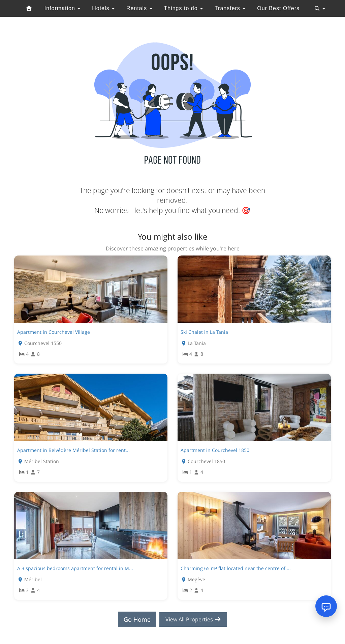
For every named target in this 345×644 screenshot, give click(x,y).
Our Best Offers (278, 8)
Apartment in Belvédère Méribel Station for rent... (73, 450)
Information (62, 8)
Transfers (230, 8)
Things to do (183, 8)
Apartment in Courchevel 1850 (215, 450)
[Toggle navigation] (319, 8)
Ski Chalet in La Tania (204, 332)
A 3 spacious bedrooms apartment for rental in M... (75, 568)
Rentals (139, 8)
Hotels (103, 8)
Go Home (134, 619)
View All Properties (193, 619)
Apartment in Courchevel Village (53, 332)
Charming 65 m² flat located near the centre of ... (236, 568)
